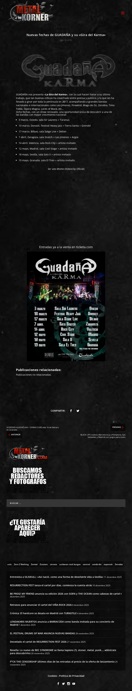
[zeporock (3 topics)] (108, 564)
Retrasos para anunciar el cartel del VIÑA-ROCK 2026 (41, 604)
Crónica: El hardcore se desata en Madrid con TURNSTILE (43, 613)
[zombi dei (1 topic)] (96, 564)
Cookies (52, 675)
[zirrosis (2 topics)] (53, 564)
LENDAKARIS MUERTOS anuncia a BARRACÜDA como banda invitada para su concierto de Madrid (62, 623)
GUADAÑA (22, 94)
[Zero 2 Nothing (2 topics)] (21, 564)
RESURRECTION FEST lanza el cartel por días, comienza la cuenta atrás (51, 585)
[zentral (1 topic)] (86, 564)
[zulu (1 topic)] (10, 564)
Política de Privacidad (71, 675)
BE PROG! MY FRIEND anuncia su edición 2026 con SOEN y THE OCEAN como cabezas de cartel (65, 593)
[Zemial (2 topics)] (34, 564)
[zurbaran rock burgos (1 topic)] (69, 564)
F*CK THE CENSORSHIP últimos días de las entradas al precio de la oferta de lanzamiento (62, 661)
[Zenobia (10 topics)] (119, 564)
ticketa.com (84, 247)
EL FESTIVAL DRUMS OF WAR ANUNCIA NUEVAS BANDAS (42, 633)
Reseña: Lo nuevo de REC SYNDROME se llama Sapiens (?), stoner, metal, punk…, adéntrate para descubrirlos (63, 651)
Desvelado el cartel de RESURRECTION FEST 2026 (38, 641)
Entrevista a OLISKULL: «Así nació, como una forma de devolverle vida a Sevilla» (56, 576)
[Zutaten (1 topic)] (44, 564)
